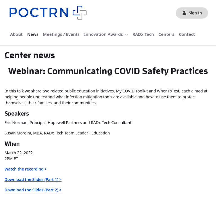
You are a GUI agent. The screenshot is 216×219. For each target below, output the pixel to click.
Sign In (192, 13)
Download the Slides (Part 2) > (33, 190)
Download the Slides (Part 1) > (33, 179)
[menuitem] (16, 34)
